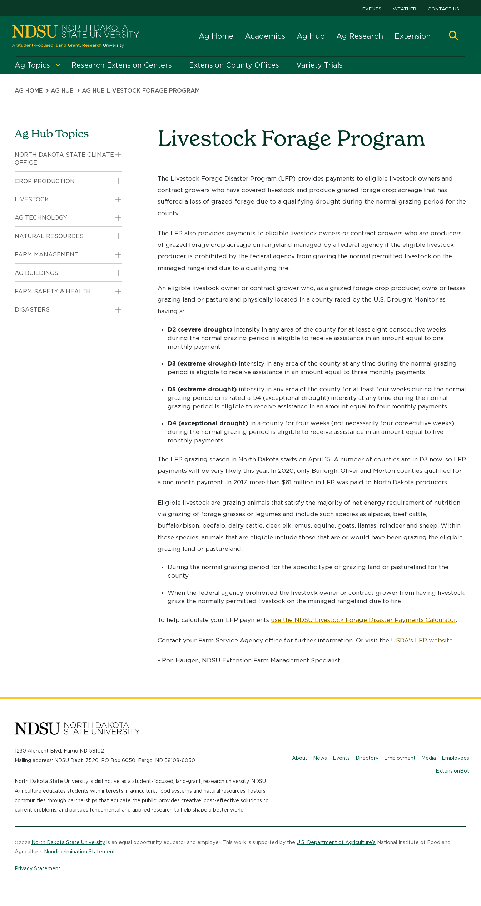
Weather (404, 8)
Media (428, 758)
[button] (453, 36)
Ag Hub (311, 35)
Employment (400, 758)
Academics (265, 35)
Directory (367, 758)
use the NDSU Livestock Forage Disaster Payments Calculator (363, 619)
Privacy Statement (37, 868)
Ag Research (359, 35)
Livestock (32, 199)
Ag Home (216, 35)
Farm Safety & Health (53, 291)
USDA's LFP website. (422, 640)
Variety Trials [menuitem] (319, 65)
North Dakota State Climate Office (64, 158)
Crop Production (45, 181)
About (299, 758)
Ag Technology (41, 217)
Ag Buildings (36, 273)
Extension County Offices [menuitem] (234, 65)
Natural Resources (49, 236)
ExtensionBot (452, 771)
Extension (413, 35)
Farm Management (46, 254)
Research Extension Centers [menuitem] (121, 65)
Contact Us (443, 8)
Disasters (32, 309)
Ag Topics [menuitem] (32, 65)
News (320, 758)
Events (371, 8)
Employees (455, 758)
